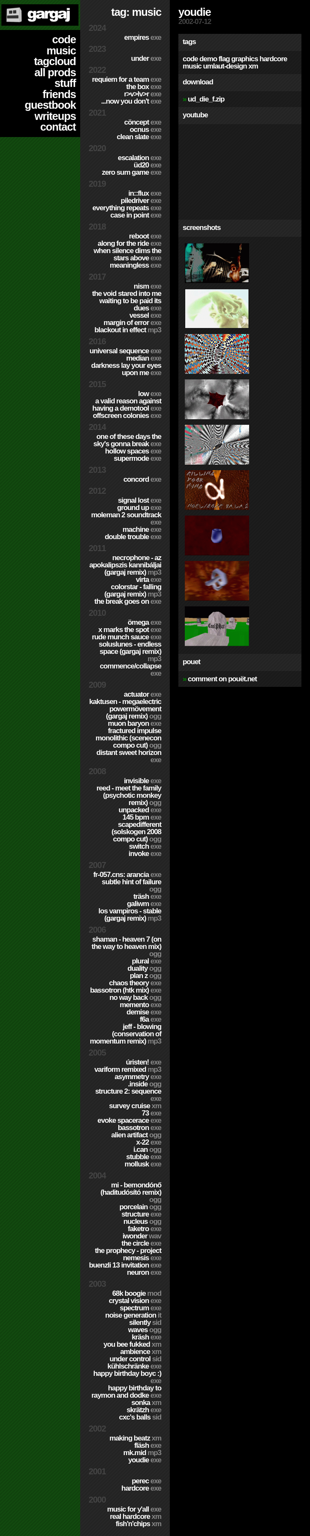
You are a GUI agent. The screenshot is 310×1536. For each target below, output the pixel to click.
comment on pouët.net (222, 679)
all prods (55, 72)
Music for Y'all (134, 1509)
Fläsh (147, 1445)
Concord (142, 479)
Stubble (143, 1157)
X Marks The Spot (129, 630)
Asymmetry (137, 1077)
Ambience (140, 1352)
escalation (139, 158)
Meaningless (135, 265)
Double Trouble (133, 537)
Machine (142, 529)
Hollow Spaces (133, 451)
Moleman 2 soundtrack (126, 518)
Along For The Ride (129, 243)
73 (151, 1113)
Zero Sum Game (131, 172)
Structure (141, 1214)
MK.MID (142, 1453)
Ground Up (139, 508)
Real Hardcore (135, 1516)
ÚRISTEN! (143, 1062)
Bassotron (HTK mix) (125, 990)
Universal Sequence (125, 351)
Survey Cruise (135, 1106)
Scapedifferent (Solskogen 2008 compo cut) (136, 831)
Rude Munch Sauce (126, 637)
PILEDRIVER (140, 201)
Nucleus (142, 1221)
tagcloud (55, 61)
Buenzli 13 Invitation (125, 1265)
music (60, 51)
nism (147, 286)
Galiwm (144, 904)
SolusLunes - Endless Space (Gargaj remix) (130, 651)
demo (208, 59)
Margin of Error (132, 323)
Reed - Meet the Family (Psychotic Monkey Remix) (128, 795)
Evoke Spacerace (129, 1120)
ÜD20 (147, 165)
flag (224, 59)
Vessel (145, 315)
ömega (144, 622)
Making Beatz (135, 1438)
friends (58, 94)
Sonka (146, 1403)
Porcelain (140, 1207)
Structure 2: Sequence (128, 1095)
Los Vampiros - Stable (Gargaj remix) (130, 914)
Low (149, 394)
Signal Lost (139, 500)
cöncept (142, 122)
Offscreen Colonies (127, 416)
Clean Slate (139, 137)
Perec (146, 1481)
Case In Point (135, 215)
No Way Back (135, 997)
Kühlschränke (134, 1366)
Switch (145, 846)
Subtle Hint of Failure (131, 885)
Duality (144, 968)
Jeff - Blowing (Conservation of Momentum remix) (125, 1034)
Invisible (142, 781)
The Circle (141, 1243)
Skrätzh (143, 1410)
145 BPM (142, 817)
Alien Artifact (136, 1135)
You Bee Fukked (132, 1344)
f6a (150, 1019)
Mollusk (143, 1164)
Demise (143, 1012)
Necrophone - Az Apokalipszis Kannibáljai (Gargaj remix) (125, 565)
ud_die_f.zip (206, 99)
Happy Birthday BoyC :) (127, 1377)
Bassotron (139, 1128)
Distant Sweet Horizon (128, 756)
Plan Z (145, 976)
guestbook (50, 105)
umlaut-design (225, 66)
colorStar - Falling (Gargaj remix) (132, 590)
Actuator (142, 694)
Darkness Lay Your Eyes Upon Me (126, 369)
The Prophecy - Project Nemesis (128, 1254)
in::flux (144, 193)
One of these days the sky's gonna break (127, 440)
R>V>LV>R (142, 94)
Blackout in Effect (127, 330)
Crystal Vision (135, 1301)
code (64, 39)
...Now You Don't (131, 101)
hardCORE (141, 1488)
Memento (140, 1005)
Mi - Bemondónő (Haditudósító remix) (130, 1192)
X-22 (149, 1142)
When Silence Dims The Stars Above (127, 254)
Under (146, 58)
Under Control (135, 1359)
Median (143, 358)
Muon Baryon (134, 723)
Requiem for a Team (127, 79)
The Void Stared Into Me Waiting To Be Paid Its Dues (126, 300)
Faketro (144, 1229)
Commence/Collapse (130, 669)
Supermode (137, 458)
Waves (144, 1330)
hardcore (273, 59)
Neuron (144, 1272)
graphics (244, 59)
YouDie (144, 1460)
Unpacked (139, 810)
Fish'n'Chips (138, 1524)
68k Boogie (136, 1293)
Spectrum (140, 1308)
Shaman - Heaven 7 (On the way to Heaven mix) (126, 946)
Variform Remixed (127, 1069)
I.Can (147, 1149)
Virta (148, 580)
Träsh (147, 896)
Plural (146, 961)
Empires (142, 37)
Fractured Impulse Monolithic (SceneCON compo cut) (128, 738)
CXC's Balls (140, 1417)
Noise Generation (133, 1315)
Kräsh (146, 1337)
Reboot (145, 236)
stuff (65, 83)
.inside (144, 1084)
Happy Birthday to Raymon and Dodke (126, 1391)
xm (253, 66)
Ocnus (145, 129)
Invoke (145, 854)
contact (58, 127)
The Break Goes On (127, 601)
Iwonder (142, 1236)
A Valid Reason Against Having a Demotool (126, 404)
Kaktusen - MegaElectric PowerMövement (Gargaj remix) (125, 709)
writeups (55, 116)
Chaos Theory (135, 983)
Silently (145, 1322)
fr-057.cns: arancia (127, 875)
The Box (143, 87)
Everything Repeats (126, 208)
